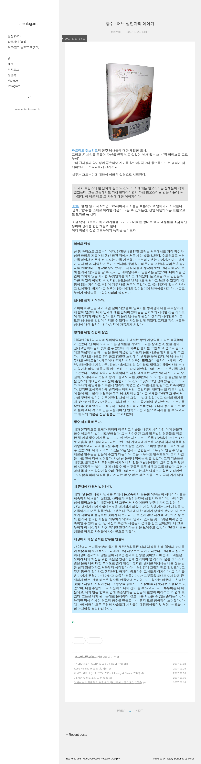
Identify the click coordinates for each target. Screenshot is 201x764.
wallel (191, 758)
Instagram (14, 86)
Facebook (95, 758)
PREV (120, 710)
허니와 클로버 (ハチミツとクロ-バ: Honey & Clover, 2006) (107, 673)
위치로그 (13, 69)
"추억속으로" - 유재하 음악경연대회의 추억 (98, 663)
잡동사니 (17, 41)
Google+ (115, 758)
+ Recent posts (76, 734)
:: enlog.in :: (29, 23)
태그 (10, 64)
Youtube (13, 80)
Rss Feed (71, 758)
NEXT (138, 710)
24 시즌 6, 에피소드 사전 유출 (91, 677)
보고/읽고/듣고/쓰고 (23, 47)
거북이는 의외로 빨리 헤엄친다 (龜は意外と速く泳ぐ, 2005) (108, 682)
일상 (14, 36)
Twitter (84, 758)
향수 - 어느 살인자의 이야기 (130, 23)
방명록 (12, 75)
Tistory (169, 758)
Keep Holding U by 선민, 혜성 (91, 668)
